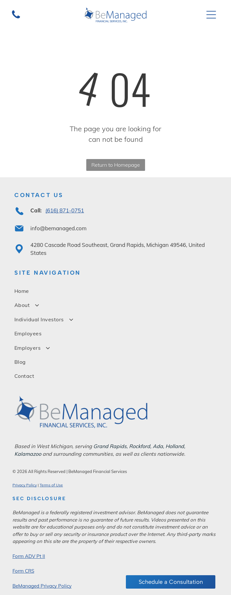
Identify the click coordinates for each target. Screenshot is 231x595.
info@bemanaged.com (58, 228)
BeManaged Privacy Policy (42, 586)
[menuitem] (115, 291)
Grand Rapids (110, 446)
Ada (158, 446)
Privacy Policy (24, 485)
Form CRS (23, 571)
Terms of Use (51, 485)
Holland (175, 446)
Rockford (139, 446)
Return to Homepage (115, 165)
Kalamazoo (27, 454)
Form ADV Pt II (28, 556)
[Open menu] (211, 14)
